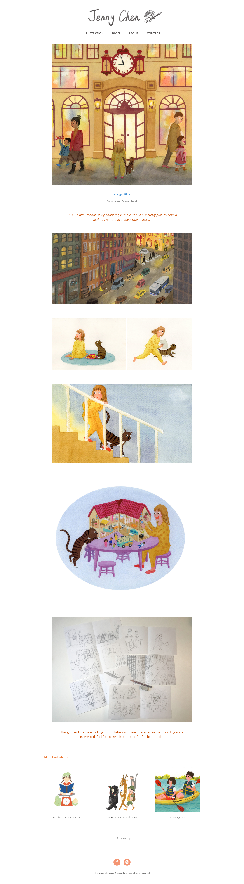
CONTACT (153, 33)
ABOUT (133, 33)
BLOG (116, 33)
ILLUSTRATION (94, 33)
